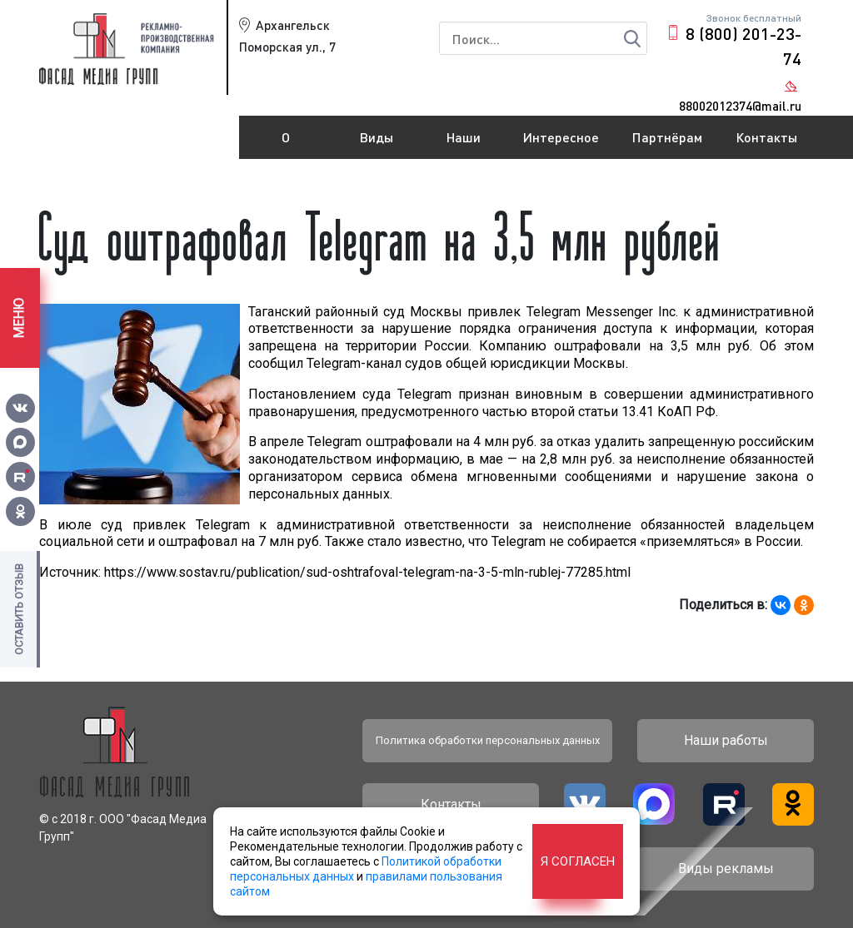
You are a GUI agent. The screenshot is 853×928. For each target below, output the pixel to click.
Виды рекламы (377, 144)
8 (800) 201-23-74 (743, 45)
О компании (286, 144)
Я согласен (578, 861)
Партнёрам (667, 137)
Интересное (561, 137)
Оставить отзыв (18, 609)
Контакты (766, 137)
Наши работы (464, 144)
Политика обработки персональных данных (488, 740)
